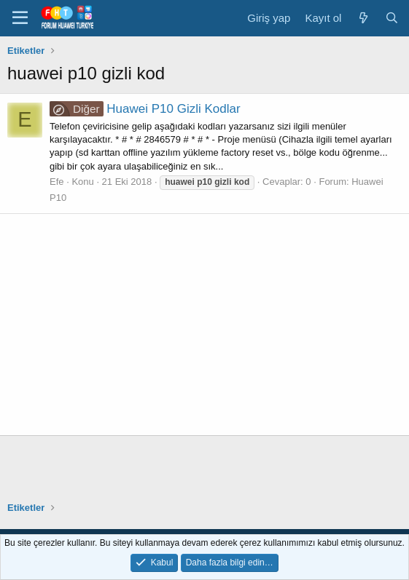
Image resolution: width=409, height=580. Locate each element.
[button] (20, 18)
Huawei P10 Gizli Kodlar (145, 109)
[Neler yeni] (362, 17)
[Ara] (392, 17)
